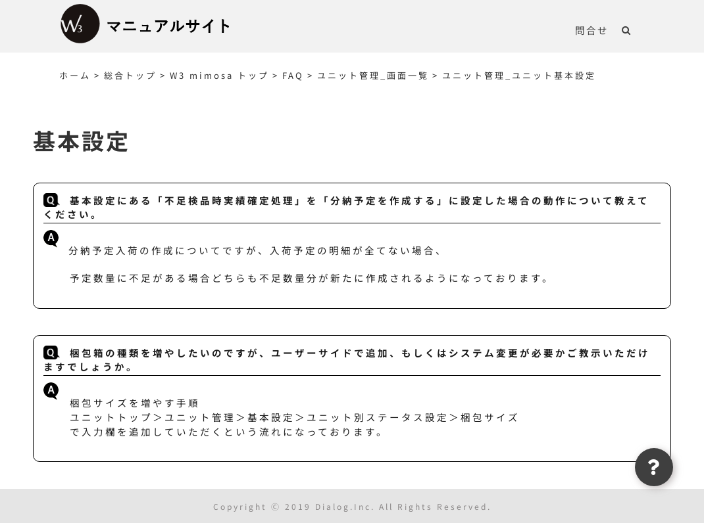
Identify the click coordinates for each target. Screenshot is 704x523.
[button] (627, 30)
